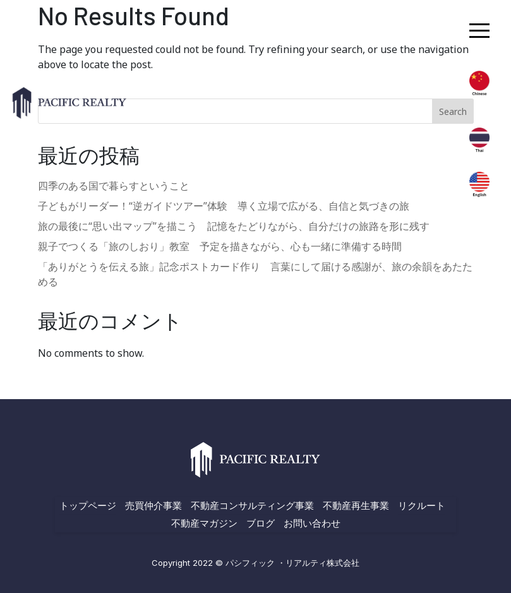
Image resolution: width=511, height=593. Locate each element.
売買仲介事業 (153, 506)
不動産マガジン (204, 523)
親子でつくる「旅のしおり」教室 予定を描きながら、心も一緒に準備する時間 (220, 246)
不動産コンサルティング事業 (252, 506)
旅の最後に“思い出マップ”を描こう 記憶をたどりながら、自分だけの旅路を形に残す (234, 226)
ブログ (260, 523)
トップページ (87, 506)
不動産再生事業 (356, 506)
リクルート (421, 506)
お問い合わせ (312, 523)
